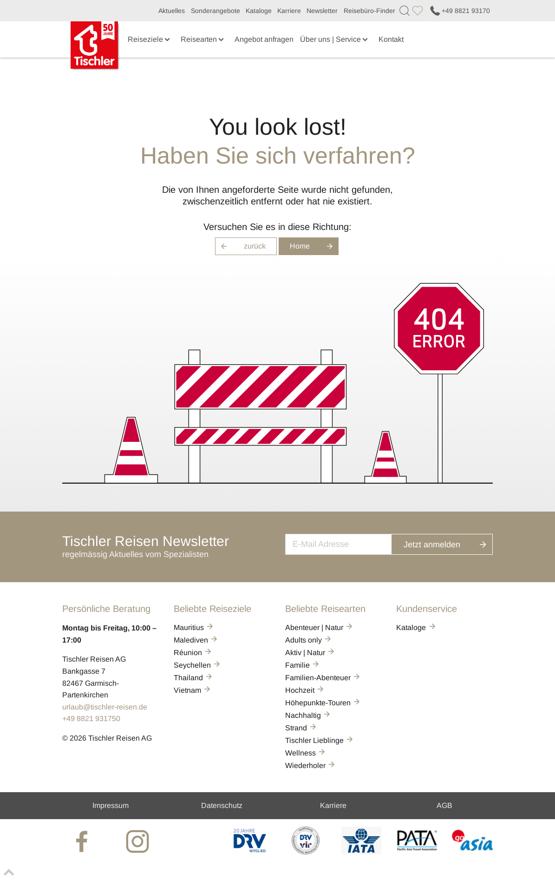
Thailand (194, 678)
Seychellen (198, 665)
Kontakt (391, 39)
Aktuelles (171, 10)
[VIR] (305, 852)
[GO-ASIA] (472, 852)
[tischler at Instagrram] (138, 841)
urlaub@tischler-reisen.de (104, 707)
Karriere (289, 10)
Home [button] (314, 246)
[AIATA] (361, 852)
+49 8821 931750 (91, 718)
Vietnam (193, 690)
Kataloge (259, 10)
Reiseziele (150, 39)
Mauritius (194, 627)
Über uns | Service (335, 39)
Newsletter (322, 10)
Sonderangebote (215, 10)
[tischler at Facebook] (82, 841)
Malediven (196, 640)
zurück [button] (240, 246)
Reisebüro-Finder (369, 10)
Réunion (193, 653)
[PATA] (416, 852)
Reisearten (203, 39)
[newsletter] (348, 543)
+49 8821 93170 (459, 10)
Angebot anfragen (264, 39)
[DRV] (250, 852)
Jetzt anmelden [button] (451, 543)
